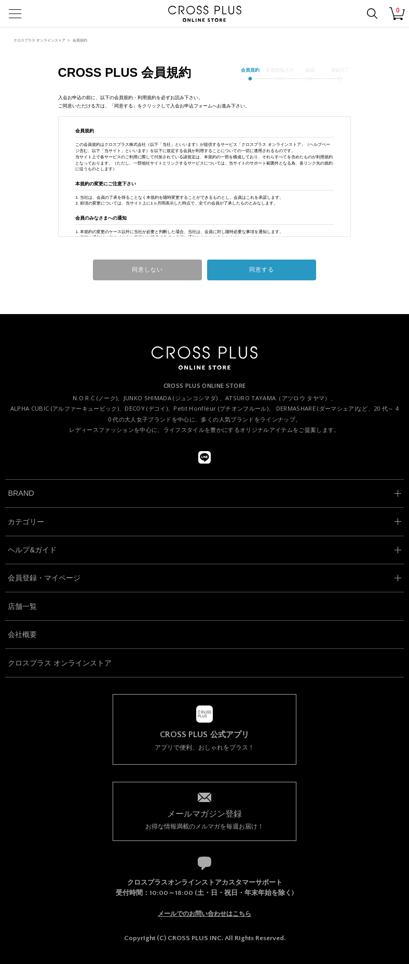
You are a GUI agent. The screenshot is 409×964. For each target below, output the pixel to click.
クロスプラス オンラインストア (39, 40)
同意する (261, 269)
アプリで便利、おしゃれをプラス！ (204, 741)
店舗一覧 (22, 606)
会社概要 (22, 634)
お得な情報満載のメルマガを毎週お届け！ (204, 819)
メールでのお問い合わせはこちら (204, 913)
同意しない (147, 269)
